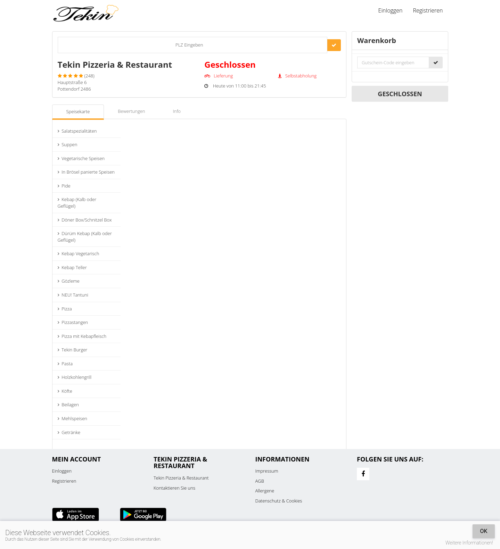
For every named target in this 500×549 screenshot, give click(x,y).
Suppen (67, 144)
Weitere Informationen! (469, 543)
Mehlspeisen (72, 418)
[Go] (334, 45)
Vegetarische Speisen (81, 158)
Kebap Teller (72, 267)
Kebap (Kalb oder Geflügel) (77, 202)
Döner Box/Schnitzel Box (85, 220)
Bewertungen (131, 111)
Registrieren (428, 10)
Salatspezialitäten (77, 131)
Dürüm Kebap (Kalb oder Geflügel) (85, 236)
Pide (64, 186)
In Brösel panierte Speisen (86, 172)
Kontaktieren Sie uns (174, 488)
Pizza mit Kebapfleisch (82, 336)
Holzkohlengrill (75, 377)
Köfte (65, 391)
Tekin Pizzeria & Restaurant (181, 478)
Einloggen (390, 10)
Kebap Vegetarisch (78, 253)
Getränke (69, 432)
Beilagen (68, 404)
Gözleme (69, 281)
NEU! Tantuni (73, 295)
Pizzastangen (73, 322)
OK (483, 531)
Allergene (264, 491)
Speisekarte (78, 111)
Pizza (65, 309)
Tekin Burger (73, 350)
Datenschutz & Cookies (278, 501)
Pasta (65, 363)
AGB (259, 481)
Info (177, 111)
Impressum (266, 471)
